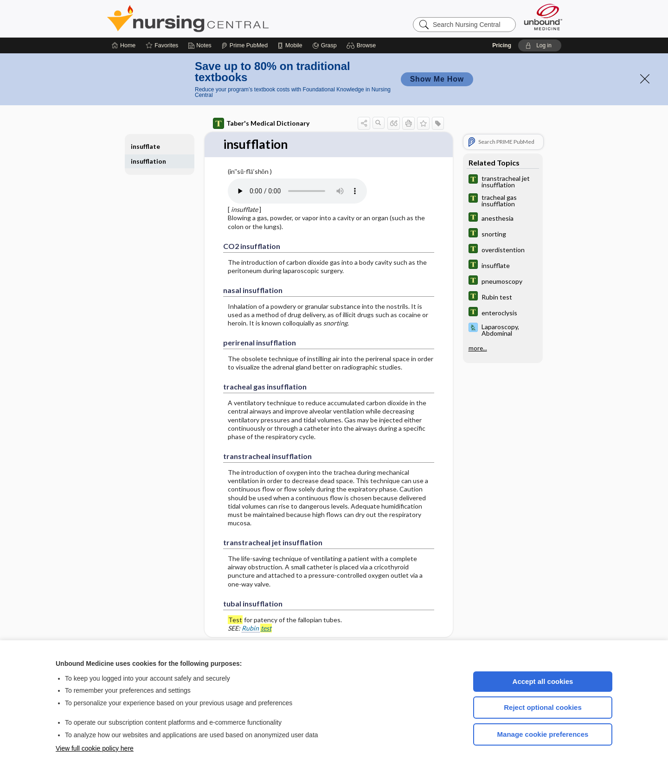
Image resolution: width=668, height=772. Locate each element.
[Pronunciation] (297, 186)
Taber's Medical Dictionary (261, 118)
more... (478, 343)
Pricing (501, 41)
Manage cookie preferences (543, 730)
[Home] (123, 41)
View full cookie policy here (95, 743)
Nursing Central (223, 14)
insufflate (145, 142)
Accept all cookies (543, 677)
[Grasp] (324, 41)
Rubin (257, 623)
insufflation (148, 156)
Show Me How (437, 74)
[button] (363, 41)
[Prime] (244, 41)
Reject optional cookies (543, 703)
